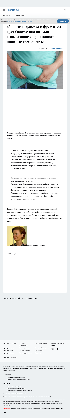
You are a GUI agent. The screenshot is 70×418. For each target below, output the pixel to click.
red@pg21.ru (17, 386)
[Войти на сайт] (65, 10)
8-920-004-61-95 (22, 388)
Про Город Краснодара (10, 357)
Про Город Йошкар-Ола (42, 348)
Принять (63, 21)
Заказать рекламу (20, 15)
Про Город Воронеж (9, 348)
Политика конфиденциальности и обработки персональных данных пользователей (27, 397)
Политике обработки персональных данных (19, 21)
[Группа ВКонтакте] (52, 349)
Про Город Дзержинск (25, 353)
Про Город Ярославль (41, 343)
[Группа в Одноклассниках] (57, 349)
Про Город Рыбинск (24, 350)
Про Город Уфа (39, 350)
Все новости (7, 15)
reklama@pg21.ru (27, 390)
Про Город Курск (8, 350)
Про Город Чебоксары (9, 343)
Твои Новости (39, 353)
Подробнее (7, 405)
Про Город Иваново (24, 348)
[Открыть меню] (4, 10)
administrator (57, 48)
